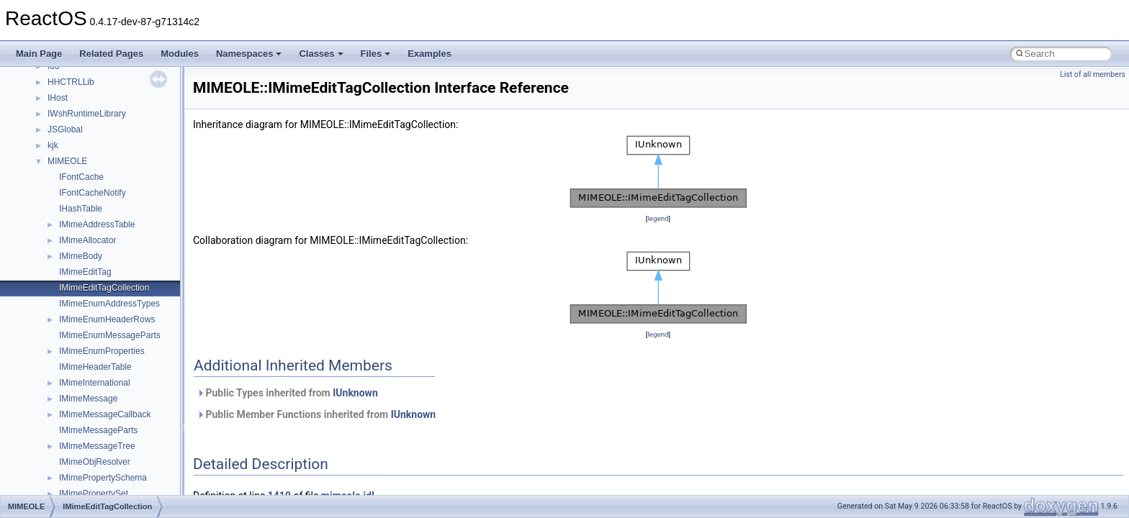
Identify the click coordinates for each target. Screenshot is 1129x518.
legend (657, 218)
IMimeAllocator (87, 240)
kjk (53, 145)
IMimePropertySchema (103, 478)
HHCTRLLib (71, 82)
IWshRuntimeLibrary (87, 114)
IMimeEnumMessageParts (110, 335)
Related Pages (111, 53)
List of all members (1092, 74)
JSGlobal (65, 129)
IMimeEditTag (85, 272)
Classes (321, 53)
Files (376, 53)
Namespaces (249, 53)
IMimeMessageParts (98, 430)
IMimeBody (80, 256)
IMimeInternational (94, 383)
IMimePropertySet (93, 494)
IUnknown (355, 393)
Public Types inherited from (287, 393)
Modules (180, 53)
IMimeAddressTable (97, 224)
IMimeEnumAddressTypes (109, 304)
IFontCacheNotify (92, 193)
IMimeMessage (88, 399)
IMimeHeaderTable (95, 367)
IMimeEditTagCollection (104, 288)
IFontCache (81, 177)
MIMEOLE (67, 161)
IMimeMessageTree (97, 446)
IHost (58, 98)
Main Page (39, 53)
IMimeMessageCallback (104, 414)
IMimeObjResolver (94, 462)
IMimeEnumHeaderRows (107, 319)
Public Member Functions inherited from (316, 414)
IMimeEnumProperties (102, 351)
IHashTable (80, 209)
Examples (429, 53)
